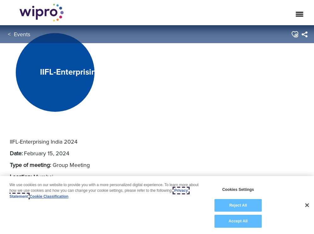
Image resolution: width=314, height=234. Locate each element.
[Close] (307, 205)
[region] (157, 205)
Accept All (238, 221)
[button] (294, 34)
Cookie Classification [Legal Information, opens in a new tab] (49, 196)
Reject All (238, 205)
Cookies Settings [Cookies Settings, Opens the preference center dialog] (238, 189)
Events (22, 34)
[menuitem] (304, 34)
